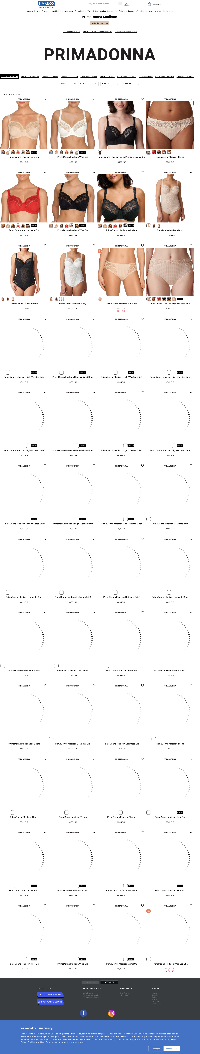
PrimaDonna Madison (9, 76)
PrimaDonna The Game (164, 76)
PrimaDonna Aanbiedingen (126, 31)
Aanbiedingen (57, 11)
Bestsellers (46, 11)
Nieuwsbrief (124, 995)
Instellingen (155, 1049)
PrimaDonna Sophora (69, 76)
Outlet (154, 997)
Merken (30, 11)
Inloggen (126, 5)
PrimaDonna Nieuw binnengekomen (97, 31)
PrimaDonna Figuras (50, 76)
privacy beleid (79, 1042)
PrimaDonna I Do (146, 76)
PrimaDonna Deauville (30, 76)
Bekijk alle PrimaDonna (100, 23)
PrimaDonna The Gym (185, 76)
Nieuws (37, 11)
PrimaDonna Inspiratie (71, 31)
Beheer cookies (157, 1003)
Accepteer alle (171, 1049)
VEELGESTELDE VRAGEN (50, 995)
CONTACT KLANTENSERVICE (50, 1002)
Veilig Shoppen (88, 993)
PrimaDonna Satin (107, 76)
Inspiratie (169, 11)
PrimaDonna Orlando (88, 76)
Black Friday (156, 1001)
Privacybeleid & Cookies (91, 997)
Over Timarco (124, 993)
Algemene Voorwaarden (91, 995)
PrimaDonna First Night (126, 76)
